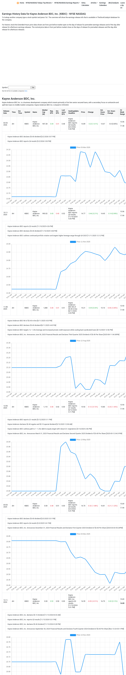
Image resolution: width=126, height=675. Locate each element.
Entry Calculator (85, 4)
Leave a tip (122, 5)
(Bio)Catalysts (113, 3)
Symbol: (5, 87)
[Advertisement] (26, 56)
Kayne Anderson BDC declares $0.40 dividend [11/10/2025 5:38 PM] (32, 231)
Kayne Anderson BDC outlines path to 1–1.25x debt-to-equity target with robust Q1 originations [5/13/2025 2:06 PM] (50, 429)
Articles (93, 3)
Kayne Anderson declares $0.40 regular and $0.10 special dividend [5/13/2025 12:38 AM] (40, 424)
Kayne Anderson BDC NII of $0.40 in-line (72, 306)
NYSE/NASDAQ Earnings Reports (66, 3)
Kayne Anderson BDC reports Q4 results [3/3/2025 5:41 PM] (29, 523)
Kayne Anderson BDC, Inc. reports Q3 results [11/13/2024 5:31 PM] (32, 620)
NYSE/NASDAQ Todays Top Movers (39, 3)
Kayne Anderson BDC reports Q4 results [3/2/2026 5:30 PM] (29, 141)
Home (20, 3)
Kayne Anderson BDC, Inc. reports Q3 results (72, 599)
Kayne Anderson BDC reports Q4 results (72, 122)
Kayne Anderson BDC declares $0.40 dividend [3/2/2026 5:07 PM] (31, 137)
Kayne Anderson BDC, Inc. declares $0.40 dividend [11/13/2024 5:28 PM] (34, 624)
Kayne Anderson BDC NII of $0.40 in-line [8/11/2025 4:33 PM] (30, 321)
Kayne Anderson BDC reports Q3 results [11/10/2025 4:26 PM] (30, 226)
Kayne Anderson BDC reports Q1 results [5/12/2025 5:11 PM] (30, 420)
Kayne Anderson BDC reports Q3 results (72, 212)
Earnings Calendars (103, 4)
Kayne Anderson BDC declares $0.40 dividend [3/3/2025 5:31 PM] (31, 519)
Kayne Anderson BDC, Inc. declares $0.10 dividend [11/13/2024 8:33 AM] (34, 615)
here (26, 91)
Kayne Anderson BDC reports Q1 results (72, 405)
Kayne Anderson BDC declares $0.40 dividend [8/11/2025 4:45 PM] (32, 325)
